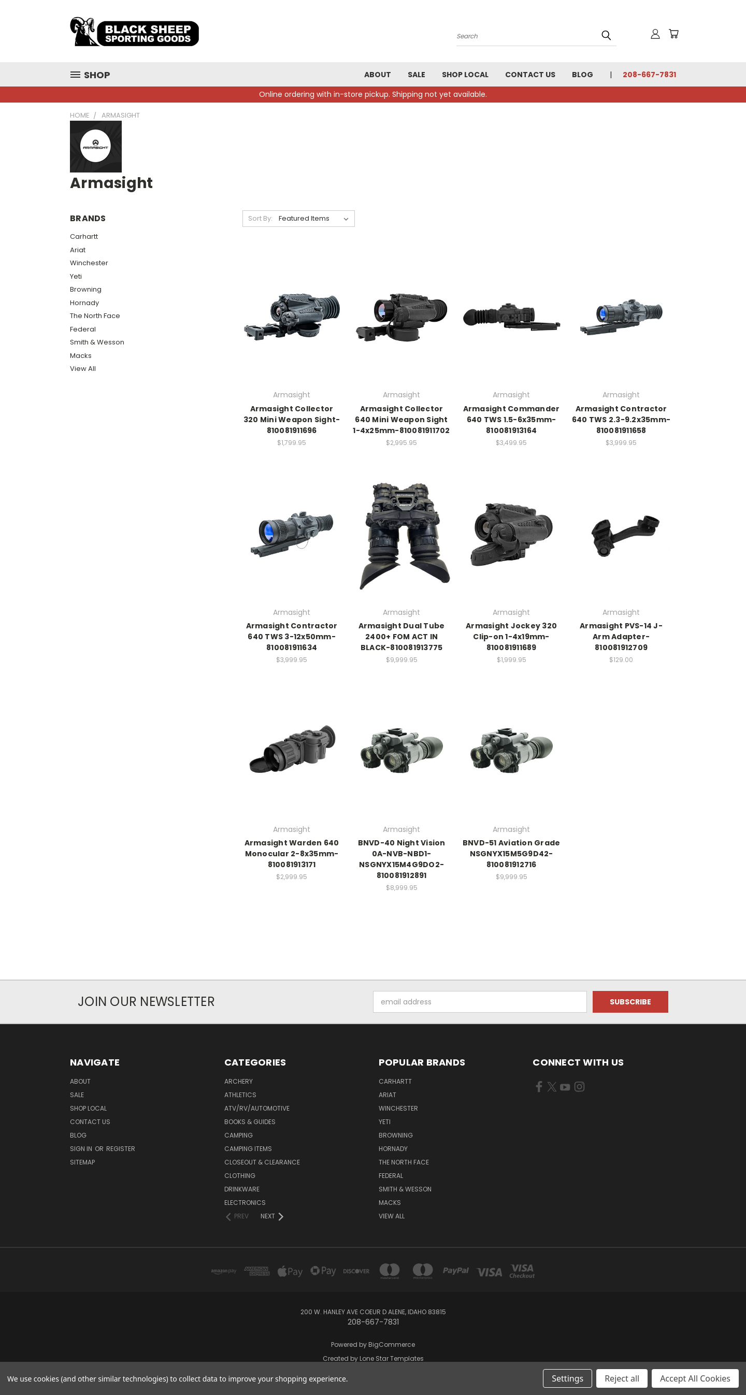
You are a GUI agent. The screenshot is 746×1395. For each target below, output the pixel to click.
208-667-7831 (649, 74)
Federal (83, 329)
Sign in (82, 1148)
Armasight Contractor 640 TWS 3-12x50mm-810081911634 (292, 637)
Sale (416, 74)
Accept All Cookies (695, 1378)
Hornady (84, 303)
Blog (582, 74)
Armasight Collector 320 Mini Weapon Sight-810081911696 (291, 420)
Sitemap (82, 1162)
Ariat (77, 250)
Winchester (89, 263)
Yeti (76, 276)
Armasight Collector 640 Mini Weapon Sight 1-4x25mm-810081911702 (401, 420)
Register (120, 1148)
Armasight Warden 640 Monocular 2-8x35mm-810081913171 (292, 854)
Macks (81, 356)
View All (83, 368)
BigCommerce (391, 1344)
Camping (238, 1135)
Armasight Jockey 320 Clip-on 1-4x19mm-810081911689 (511, 637)
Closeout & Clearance (262, 1162)
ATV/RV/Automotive (257, 1108)
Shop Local (465, 74)
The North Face (95, 316)
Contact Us (530, 74)
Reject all (622, 1378)
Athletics (240, 1094)
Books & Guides (250, 1121)
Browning (86, 289)
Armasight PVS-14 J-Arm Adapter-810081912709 (621, 637)
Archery (238, 1081)
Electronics (245, 1202)
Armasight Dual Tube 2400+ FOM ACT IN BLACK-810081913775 (401, 637)
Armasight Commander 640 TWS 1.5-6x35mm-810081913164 (511, 420)
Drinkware (242, 1189)
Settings (567, 1378)
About (377, 74)
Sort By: (260, 218)
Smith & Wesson (97, 342)
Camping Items (248, 1148)
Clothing (239, 1175)
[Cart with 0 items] (673, 33)
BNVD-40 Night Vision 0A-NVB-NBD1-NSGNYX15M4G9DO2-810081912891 (402, 859)
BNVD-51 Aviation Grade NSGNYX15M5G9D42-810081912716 (512, 854)
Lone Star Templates (392, 1358)
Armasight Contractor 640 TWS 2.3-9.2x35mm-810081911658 (621, 420)
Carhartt (84, 236)
